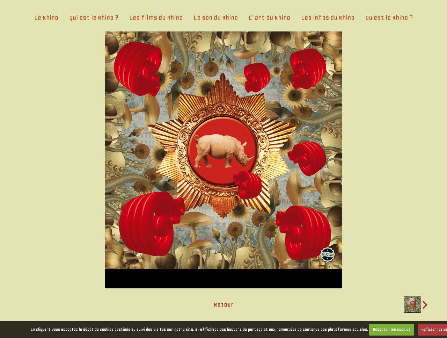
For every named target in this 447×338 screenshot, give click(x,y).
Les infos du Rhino (327, 17)
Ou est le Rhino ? (389, 17)
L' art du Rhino (269, 17)
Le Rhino (46, 17)
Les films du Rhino (156, 17)
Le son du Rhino (215, 17)
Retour (224, 304)
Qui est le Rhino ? (93, 17)
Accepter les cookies (392, 329)
